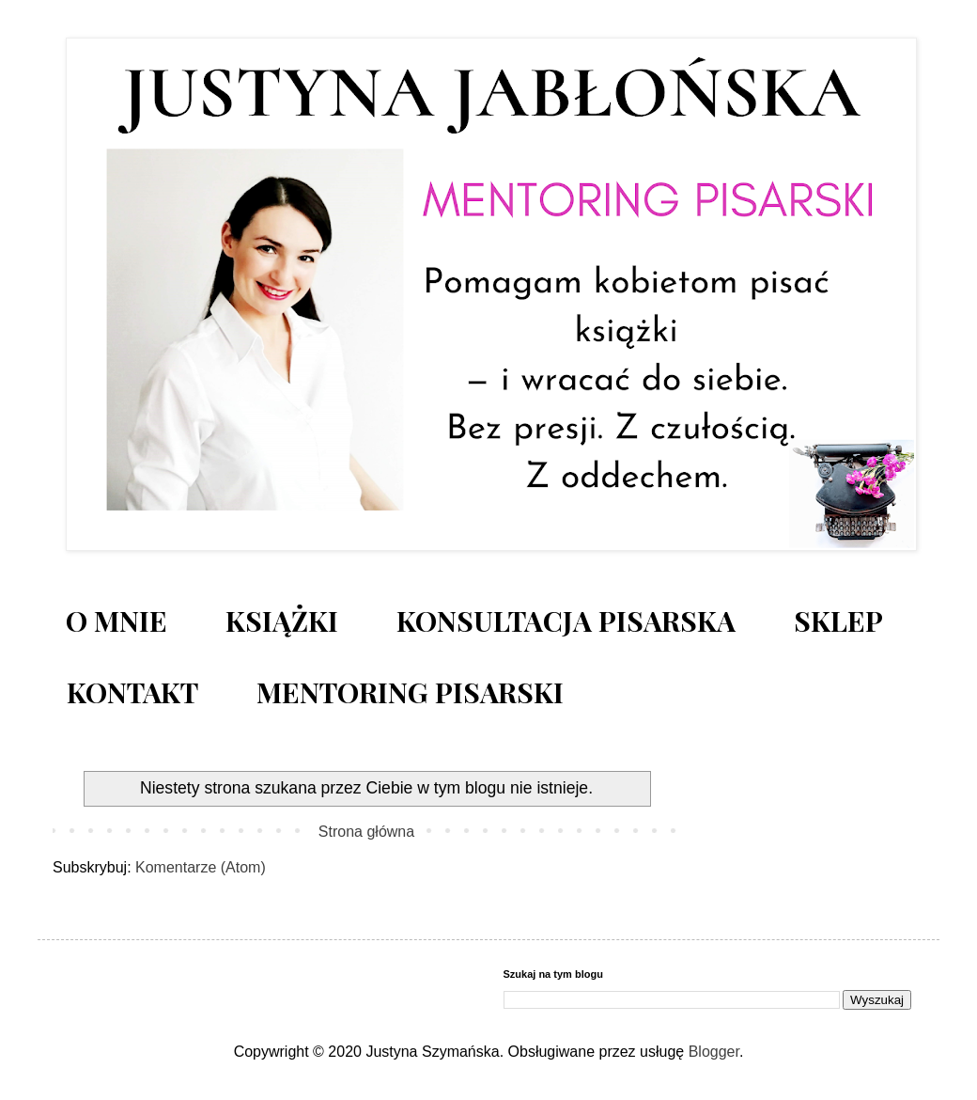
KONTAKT (132, 692)
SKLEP (838, 620)
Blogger (714, 1052)
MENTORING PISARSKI (410, 692)
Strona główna (366, 832)
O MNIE (116, 620)
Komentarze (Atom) (200, 867)
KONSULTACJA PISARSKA (566, 620)
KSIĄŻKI (281, 620)
